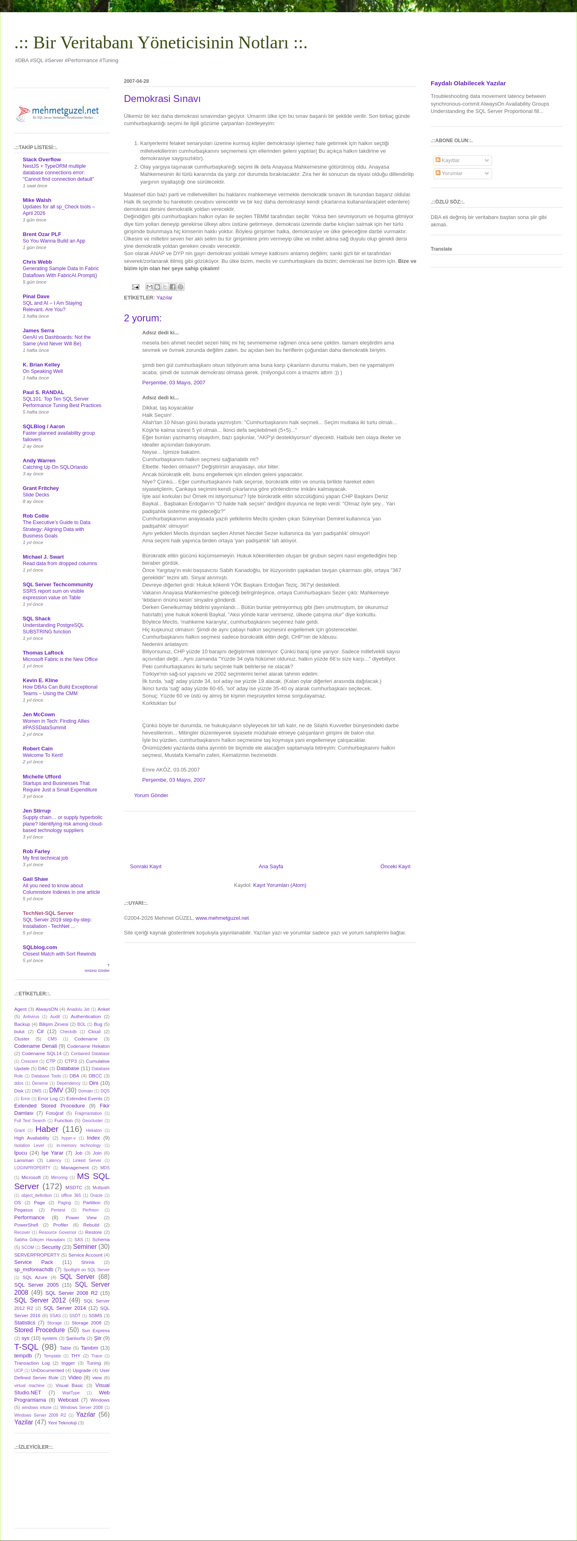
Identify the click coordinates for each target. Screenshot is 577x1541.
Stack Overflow (42, 159)
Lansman (24, 1160)
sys (26, 1338)
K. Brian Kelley (41, 365)
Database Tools (46, 1076)
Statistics (24, 1323)
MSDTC (73, 1187)
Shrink (88, 1262)
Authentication (86, 1016)
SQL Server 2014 (64, 1308)
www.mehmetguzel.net (222, 918)
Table (65, 1347)
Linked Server (87, 1160)
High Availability (31, 1137)
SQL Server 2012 (40, 1300)
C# (40, 1031)
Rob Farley (36, 851)
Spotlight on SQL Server (86, 1270)
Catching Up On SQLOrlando (55, 467)
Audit (55, 1016)
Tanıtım (89, 1348)
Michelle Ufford (42, 777)
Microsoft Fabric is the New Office (60, 659)
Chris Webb (37, 262)
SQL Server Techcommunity (58, 584)
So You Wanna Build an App (54, 241)
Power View (81, 1217)
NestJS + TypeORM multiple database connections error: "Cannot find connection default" (58, 172)
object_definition (37, 1195)
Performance (29, 1217)
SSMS (95, 1315)
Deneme (40, 1083)
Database (67, 1068)
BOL (81, 1024)
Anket (104, 1009)
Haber (47, 1129)
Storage (54, 1323)
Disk (19, 1090)
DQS (105, 1091)
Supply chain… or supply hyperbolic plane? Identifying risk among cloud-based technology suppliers (63, 824)
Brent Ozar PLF (42, 234)
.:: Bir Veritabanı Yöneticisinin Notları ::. (161, 42)
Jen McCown (39, 714)
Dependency (68, 1083)
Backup (22, 1024)
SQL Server (77, 1276)
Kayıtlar (448, 160)
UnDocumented (47, 1370)
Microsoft (31, 1177)
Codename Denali (35, 1046)
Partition (91, 1202)
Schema (101, 1239)
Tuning (94, 1362)
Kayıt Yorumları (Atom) (279, 885)
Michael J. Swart (43, 557)
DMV (56, 1090)
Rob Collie (36, 516)
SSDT (74, 1315)
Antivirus (31, 1016)
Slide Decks (36, 495)
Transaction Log (32, 1362)
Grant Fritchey (41, 488)
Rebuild (91, 1224)
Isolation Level (29, 1145)
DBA (74, 1075)
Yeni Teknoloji (62, 1422)
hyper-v (69, 1138)
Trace (96, 1356)
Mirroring (59, 1177)
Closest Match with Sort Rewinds (59, 954)
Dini (93, 1083)
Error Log (48, 1098)
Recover (22, 1232)
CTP (50, 1061)
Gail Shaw (35, 879)
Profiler (60, 1224)
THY (75, 1355)
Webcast (68, 1400)
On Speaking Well (43, 371)
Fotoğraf (55, 1113)
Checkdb (68, 1032)
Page (39, 1202)
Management (75, 1167)
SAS (78, 1240)
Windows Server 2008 (81, 1407)
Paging (64, 1203)
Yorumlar (449, 173)
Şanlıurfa (75, 1338)
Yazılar (164, 298)
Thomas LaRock (43, 653)
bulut (19, 1031)
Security (51, 1247)
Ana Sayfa (271, 866)
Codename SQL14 (42, 1053)
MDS (105, 1168)
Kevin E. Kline (40, 680)
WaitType (71, 1393)
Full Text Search (30, 1120)
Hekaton (94, 1130)
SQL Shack (36, 619)
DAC (43, 1068)
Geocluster (92, 1120)
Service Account (85, 1254)
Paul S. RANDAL (43, 392)
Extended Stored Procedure (49, 1106)
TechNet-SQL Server (48, 913)
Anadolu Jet (78, 1009)
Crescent (29, 1061)
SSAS (55, 1315)
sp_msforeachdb (33, 1269)
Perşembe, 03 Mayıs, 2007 (173, 382)
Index (93, 1138)
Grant (19, 1130)
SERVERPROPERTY (37, 1254)
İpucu (20, 1153)
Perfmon (90, 1210)
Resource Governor (57, 1232)
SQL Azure (35, 1277)
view (97, 1377)
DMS (36, 1091)
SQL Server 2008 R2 (72, 1293)
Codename (86, 1038)
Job (78, 1152)
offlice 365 (71, 1195)
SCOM (28, 1247)
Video (75, 1377)
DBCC (95, 1075)
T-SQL (26, 1346)
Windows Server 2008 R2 (40, 1415)
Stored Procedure (39, 1329)
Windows (100, 1399)
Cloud (94, 1031)
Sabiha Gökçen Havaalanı (39, 1240)
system (49, 1338)
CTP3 (71, 1061)
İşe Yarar (52, 1153)
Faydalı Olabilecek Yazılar (468, 83)
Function (63, 1120)
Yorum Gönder (151, 795)
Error (25, 1099)
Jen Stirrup (37, 811)
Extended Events (84, 1098)
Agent (20, 1009)
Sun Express (96, 1330)
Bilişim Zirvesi (53, 1024)
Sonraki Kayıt (145, 866)
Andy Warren (39, 460)
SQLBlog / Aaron (44, 426)
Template (52, 1356)
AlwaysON (47, 1009)
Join (97, 1152)
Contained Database (90, 1053)
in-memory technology (78, 1145)
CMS (52, 1039)
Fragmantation (88, 1113)
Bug (98, 1024)
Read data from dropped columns (60, 563)
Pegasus (23, 1209)
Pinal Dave (36, 296)
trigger (68, 1362)
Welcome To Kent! (43, 755)
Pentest (58, 1210)
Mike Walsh (37, 200)
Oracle (96, 1195)
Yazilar (23, 1422)
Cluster (21, 1038)
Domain (85, 1091)
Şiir (98, 1338)
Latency (53, 1160)
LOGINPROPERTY (32, 1168)
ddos (19, 1083)
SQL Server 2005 (36, 1285)
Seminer (85, 1246)
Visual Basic (69, 1385)
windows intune (37, 1407)
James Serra (38, 330)
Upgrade (82, 1370)
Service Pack (33, 1262)
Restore (93, 1232)
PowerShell (26, 1224)
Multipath (101, 1188)
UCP (18, 1370)
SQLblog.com (40, 947)
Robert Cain (38, 749)
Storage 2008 (87, 1322)
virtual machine (29, 1385)
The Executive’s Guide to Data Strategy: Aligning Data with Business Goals (57, 529)
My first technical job (45, 858)
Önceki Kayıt (395, 866)
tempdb (23, 1355)
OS (17, 1202)
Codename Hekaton (88, 1046)
